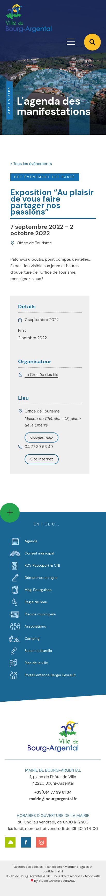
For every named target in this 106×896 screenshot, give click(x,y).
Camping (32, 638)
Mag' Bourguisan (38, 589)
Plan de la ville (36, 662)
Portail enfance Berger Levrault (50, 675)
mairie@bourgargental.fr (53, 798)
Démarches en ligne (41, 577)
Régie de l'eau (36, 602)
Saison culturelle (38, 650)
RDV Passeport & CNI (42, 565)
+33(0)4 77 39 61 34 (53, 792)
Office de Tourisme (42, 411)
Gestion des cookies (28, 867)
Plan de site (54, 867)
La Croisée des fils (41, 374)
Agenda (31, 541)
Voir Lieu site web (42, 459)
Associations (35, 626)
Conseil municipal (39, 553)
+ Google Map (41, 437)
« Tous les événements (31, 163)
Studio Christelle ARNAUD (57, 881)
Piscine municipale (40, 614)
